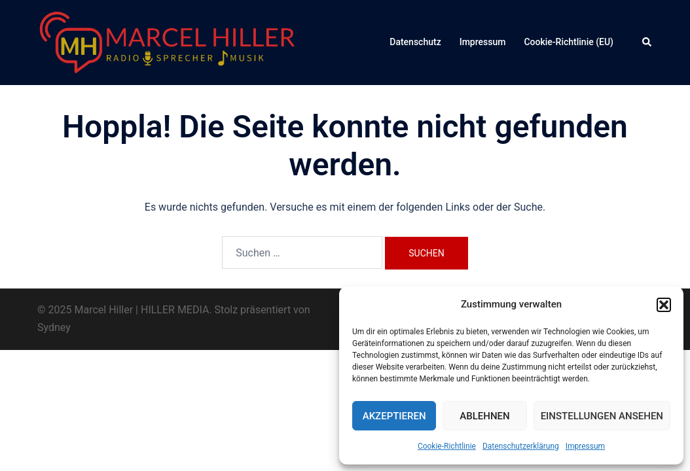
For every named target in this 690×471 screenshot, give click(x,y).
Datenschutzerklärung (520, 446)
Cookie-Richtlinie (447, 446)
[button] (663, 304)
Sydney (54, 327)
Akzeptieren (394, 416)
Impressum (585, 446)
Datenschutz (415, 42)
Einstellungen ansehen (602, 416)
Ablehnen (484, 416)
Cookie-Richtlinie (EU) (568, 42)
